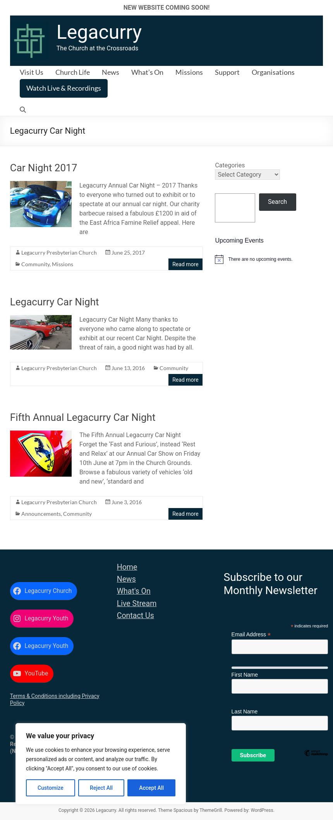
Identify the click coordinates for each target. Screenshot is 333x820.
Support (227, 72)
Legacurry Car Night (54, 302)
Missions (189, 72)
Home (127, 567)
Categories (230, 165)
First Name (245, 675)
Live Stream (137, 603)
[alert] (269, 259)
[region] (100, 763)
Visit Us (31, 72)
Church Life (72, 72)
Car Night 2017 (43, 168)
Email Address (251, 634)
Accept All (151, 788)
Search (277, 201)
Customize (51, 788)
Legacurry (99, 32)
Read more (185, 264)
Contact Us (135, 615)
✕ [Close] (324, 7)
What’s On (147, 72)
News (110, 72)
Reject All (101, 788)
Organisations (273, 72)
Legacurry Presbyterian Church (59, 252)
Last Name (245, 711)
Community (35, 264)
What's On (134, 591)
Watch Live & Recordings (63, 88)
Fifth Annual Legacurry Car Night (83, 417)
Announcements (41, 513)
